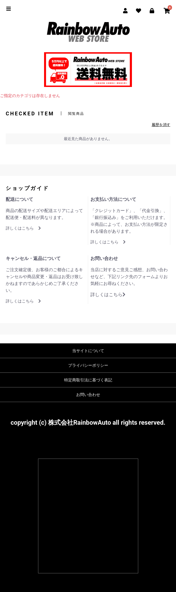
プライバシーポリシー (88, 365)
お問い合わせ (88, 394)
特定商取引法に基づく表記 (88, 380)
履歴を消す (161, 125)
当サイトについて (88, 350)
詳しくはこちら (23, 228)
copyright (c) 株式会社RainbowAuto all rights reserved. (88, 422)
